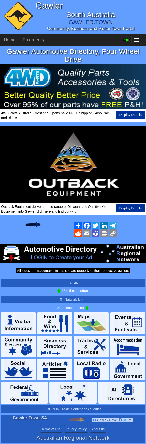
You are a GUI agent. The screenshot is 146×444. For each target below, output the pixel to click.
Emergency (34, 39)
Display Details (130, 115)
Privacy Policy (76, 429)
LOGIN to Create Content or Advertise (73, 409)
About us (98, 429)
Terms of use (51, 429)
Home (9, 39)
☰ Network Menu (72, 299)
